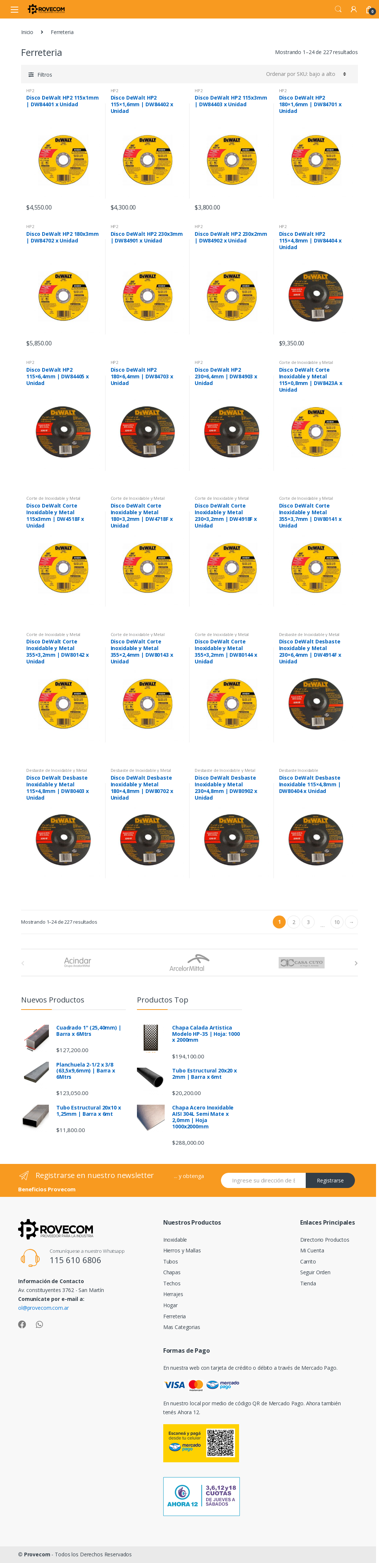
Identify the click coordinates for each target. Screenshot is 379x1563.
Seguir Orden (315, 1272)
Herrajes (173, 1294)
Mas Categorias (181, 1327)
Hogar (170, 1305)
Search (338, 9)
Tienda (308, 1283)
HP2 (30, 90)
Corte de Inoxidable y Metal (306, 362)
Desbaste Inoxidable (298, 770)
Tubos (170, 1261)
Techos (172, 1283)
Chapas (172, 1272)
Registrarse (330, 1180)
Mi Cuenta (312, 1250)
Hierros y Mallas (182, 1250)
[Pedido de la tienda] (306, 74)
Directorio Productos (324, 1239)
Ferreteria (174, 1316)
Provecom (37, 1554)
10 (337, 922)
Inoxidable (175, 1239)
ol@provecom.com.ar (43, 1307)
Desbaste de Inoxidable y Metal (309, 634)
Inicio (27, 32)
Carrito (308, 1261)
